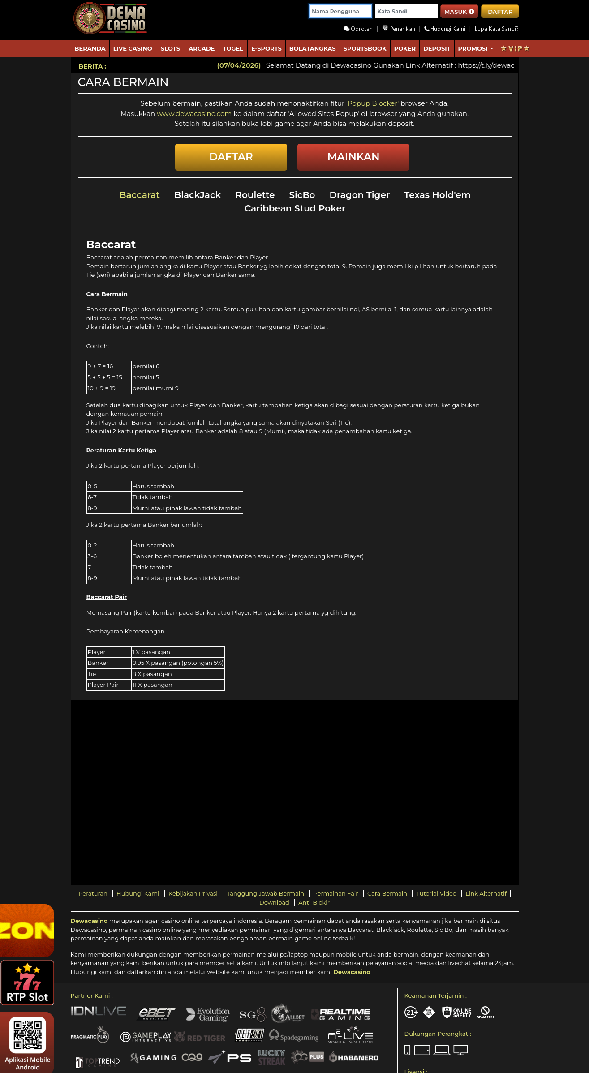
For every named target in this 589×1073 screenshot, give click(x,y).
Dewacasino (89, 920)
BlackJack (197, 195)
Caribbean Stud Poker (295, 208)
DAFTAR (500, 11)
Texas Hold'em (437, 195)
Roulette (255, 195)
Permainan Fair (336, 893)
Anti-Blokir (314, 902)
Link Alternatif (485, 893)
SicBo (302, 195)
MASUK (459, 11)
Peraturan (93, 893)
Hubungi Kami (138, 893)
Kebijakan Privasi (193, 893)
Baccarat (139, 195)
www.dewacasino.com (195, 113)
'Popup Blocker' (372, 103)
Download (275, 902)
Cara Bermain (387, 893)
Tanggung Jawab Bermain (266, 893)
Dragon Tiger (360, 195)
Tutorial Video (437, 893)
